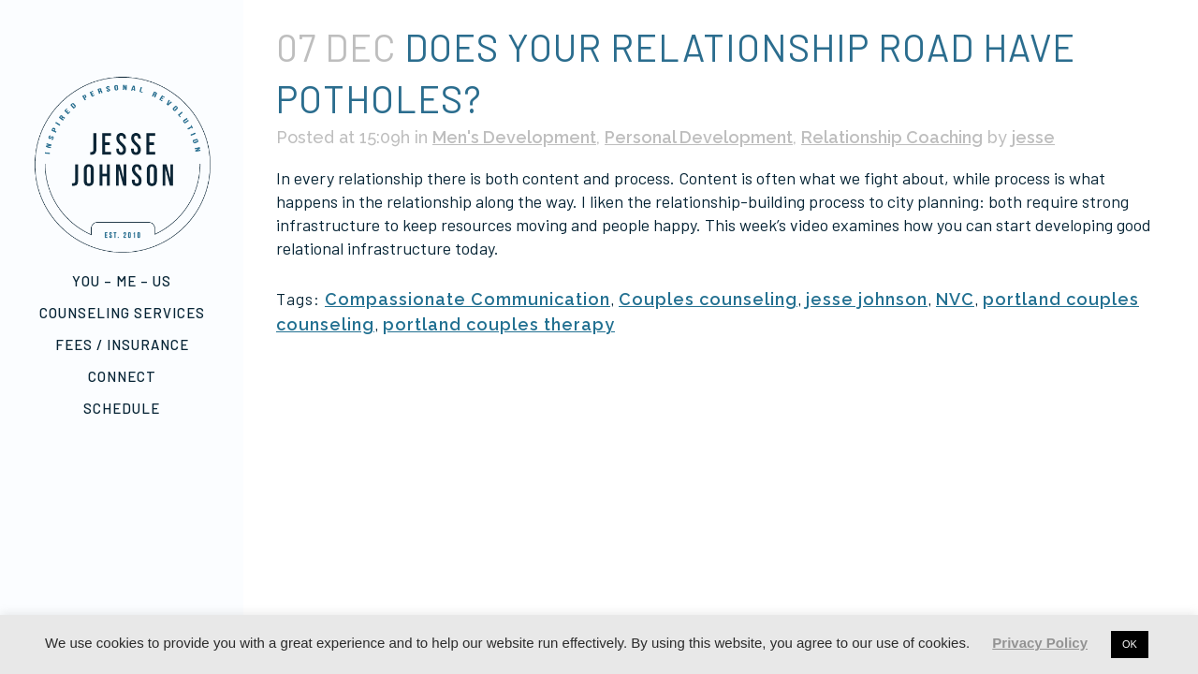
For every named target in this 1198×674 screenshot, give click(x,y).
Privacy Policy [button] (1040, 643)
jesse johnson (867, 299)
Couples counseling (708, 299)
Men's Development (514, 137)
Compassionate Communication (467, 299)
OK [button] (1129, 644)
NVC (955, 299)
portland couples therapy (499, 324)
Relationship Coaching (892, 137)
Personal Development (699, 137)
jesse (1033, 137)
